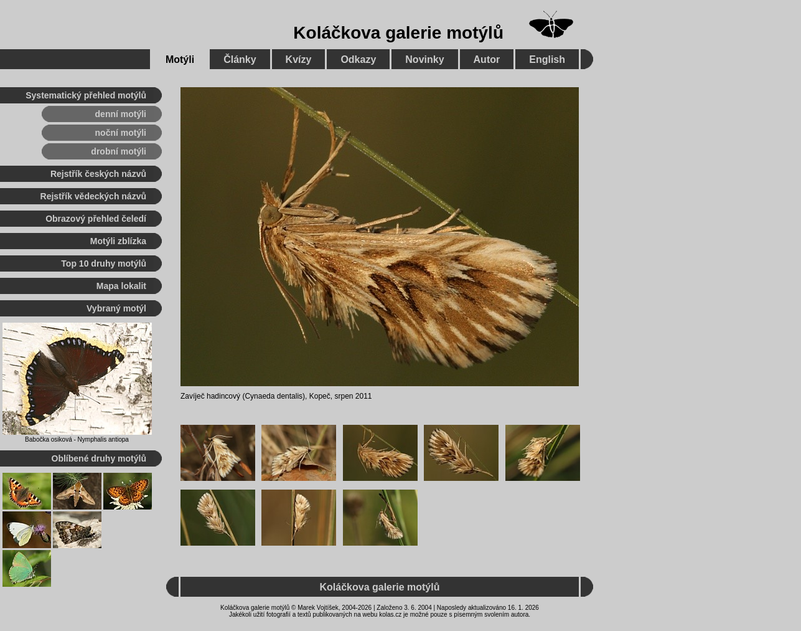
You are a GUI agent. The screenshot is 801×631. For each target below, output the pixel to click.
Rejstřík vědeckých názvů (93, 196)
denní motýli (120, 114)
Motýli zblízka (118, 241)
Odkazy (358, 59)
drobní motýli (118, 151)
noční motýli (120, 133)
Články (239, 59)
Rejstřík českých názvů (98, 174)
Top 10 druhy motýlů (103, 263)
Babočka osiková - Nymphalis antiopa (77, 439)
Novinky (424, 59)
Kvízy (299, 59)
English (547, 59)
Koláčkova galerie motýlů (398, 32)
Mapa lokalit (121, 286)
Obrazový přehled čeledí (95, 219)
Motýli (180, 59)
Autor (487, 59)
